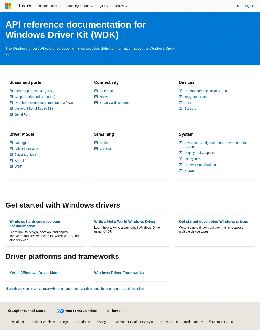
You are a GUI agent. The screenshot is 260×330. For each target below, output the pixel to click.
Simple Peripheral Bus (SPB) (35, 97)
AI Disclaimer (14, 322)
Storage (189, 170)
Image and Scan (195, 97)
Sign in (250, 6)
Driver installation (27, 148)
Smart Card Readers (114, 102)
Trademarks (191, 322)
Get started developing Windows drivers (213, 221)
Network (105, 97)
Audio (104, 143)
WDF (18, 166)
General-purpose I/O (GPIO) (35, 91)
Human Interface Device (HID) (205, 91)
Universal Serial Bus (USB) (34, 108)
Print (187, 102)
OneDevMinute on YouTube (58, 289)
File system (192, 159)
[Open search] (238, 6)
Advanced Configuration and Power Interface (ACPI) (216, 145)
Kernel (19, 161)
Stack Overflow (133, 289)
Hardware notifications (200, 165)
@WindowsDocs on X (20, 289)
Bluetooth (106, 91)
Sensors (190, 108)
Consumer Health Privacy (133, 322)
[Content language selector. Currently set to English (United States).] (27, 311)
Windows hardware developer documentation (34, 224)
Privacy (101, 322)
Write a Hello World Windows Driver (125, 221)
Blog (63, 322)
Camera (105, 148)
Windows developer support (100, 289)
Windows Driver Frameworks (119, 273)
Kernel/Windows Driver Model (34, 273)
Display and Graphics (199, 153)
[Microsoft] (8, 6)
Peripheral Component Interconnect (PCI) (44, 102)
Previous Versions (42, 322)
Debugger (22, 143)
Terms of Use (168, 322)
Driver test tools (26, 154)
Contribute (82, 322)
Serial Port (22, 114)
